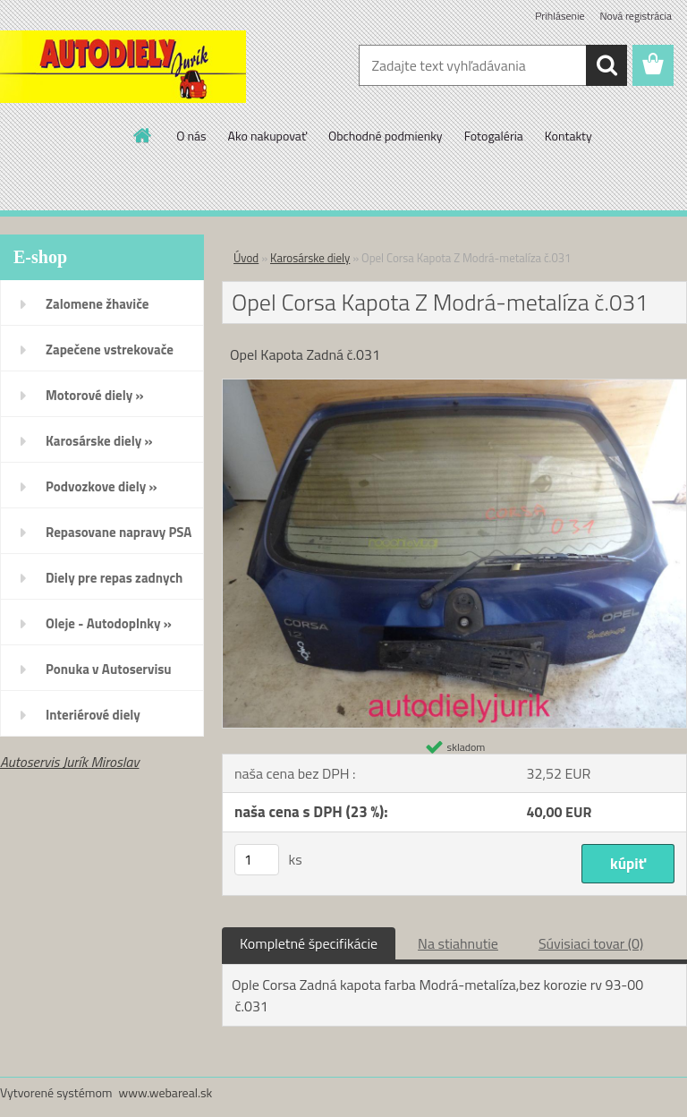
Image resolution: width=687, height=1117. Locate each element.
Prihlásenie (559, 15)
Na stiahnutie (458, 943)
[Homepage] (143, 135)
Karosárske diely (310, 258)
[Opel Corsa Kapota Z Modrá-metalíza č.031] (454, 386)
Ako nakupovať (267, 135)
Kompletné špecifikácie (308, 943)
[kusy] (256, 859)
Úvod (246, 258)
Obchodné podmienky (385, 135)
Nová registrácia (635, 15)
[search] (606, 65)
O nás (191, 135)
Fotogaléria (493, 135)
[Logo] (123, 66)
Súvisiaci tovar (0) (591, 943)
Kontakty (568, 135)
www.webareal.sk (166, 1092)
